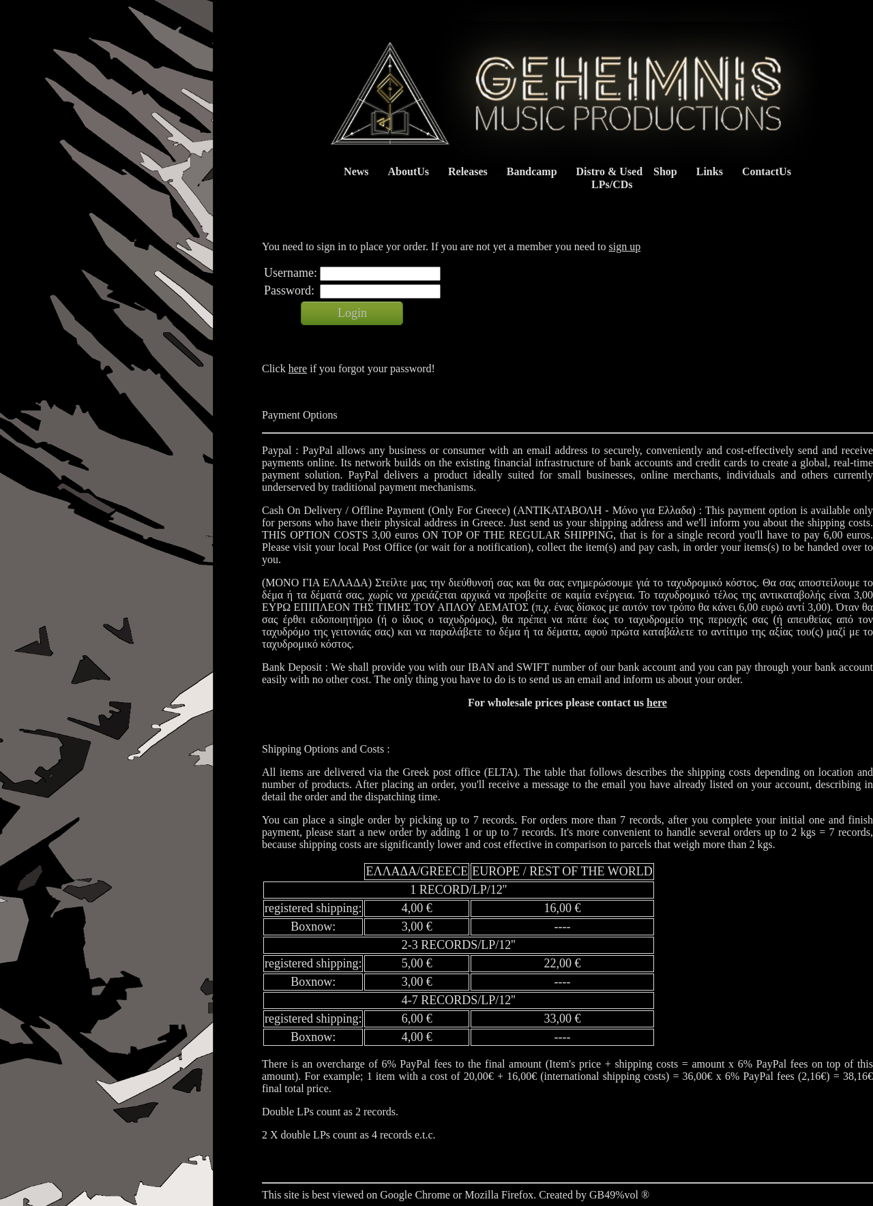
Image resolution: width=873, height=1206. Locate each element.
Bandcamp (532, 171)
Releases (468, 171)
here (298, 368)
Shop (665, 171)
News (356, 171)
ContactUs (766, 171)
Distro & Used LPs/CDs (605, 178)
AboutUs (408, 171)
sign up (624, 246)
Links (709, 171)
